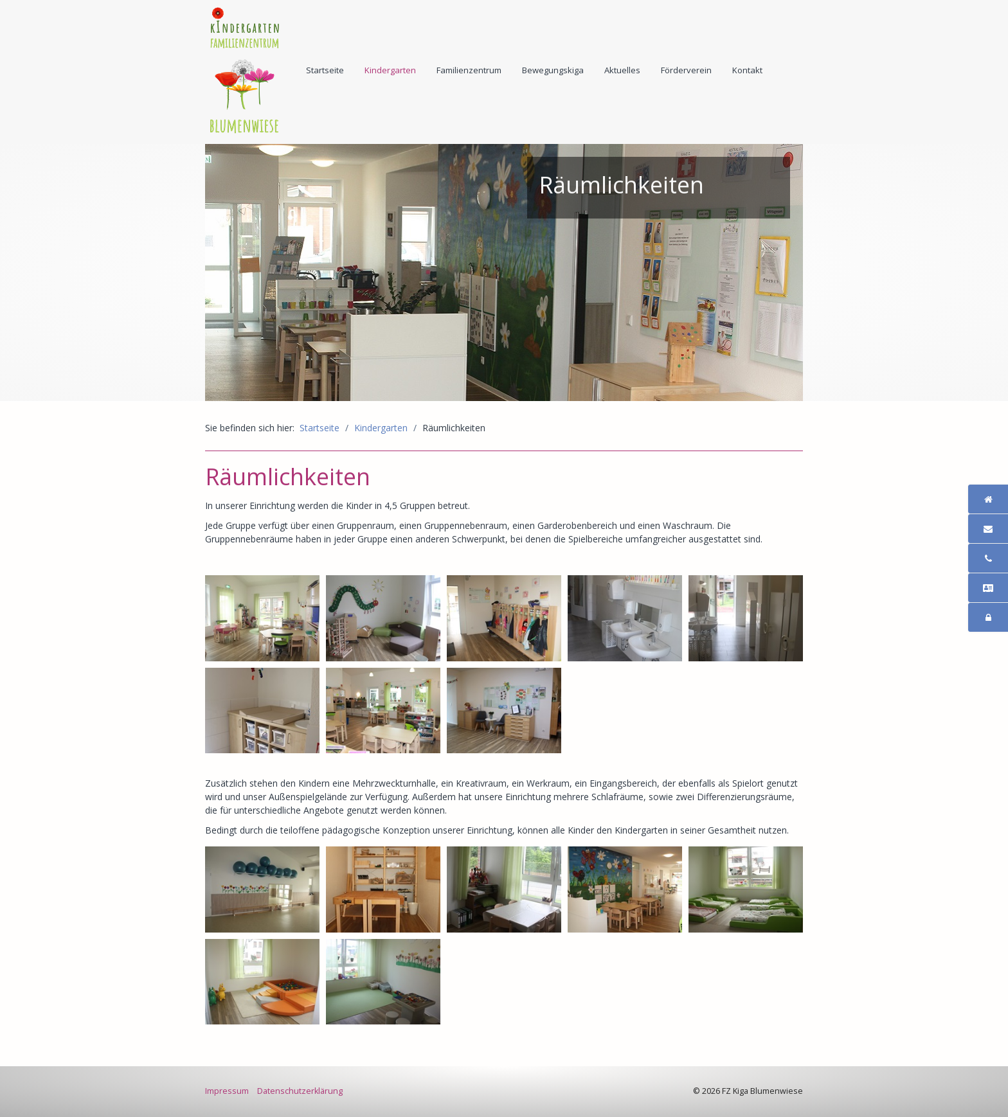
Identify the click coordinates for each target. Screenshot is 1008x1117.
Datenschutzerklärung (300, 1091)
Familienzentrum (469, 70)
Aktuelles (622, 70)
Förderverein (686, 70)
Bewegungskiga (553, 70)
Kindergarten (390, 70)
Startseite (325, 70)
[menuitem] (325, 70)
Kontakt (747, 70)
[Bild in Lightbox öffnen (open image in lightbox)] (262, 618)
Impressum (227, 1091)
